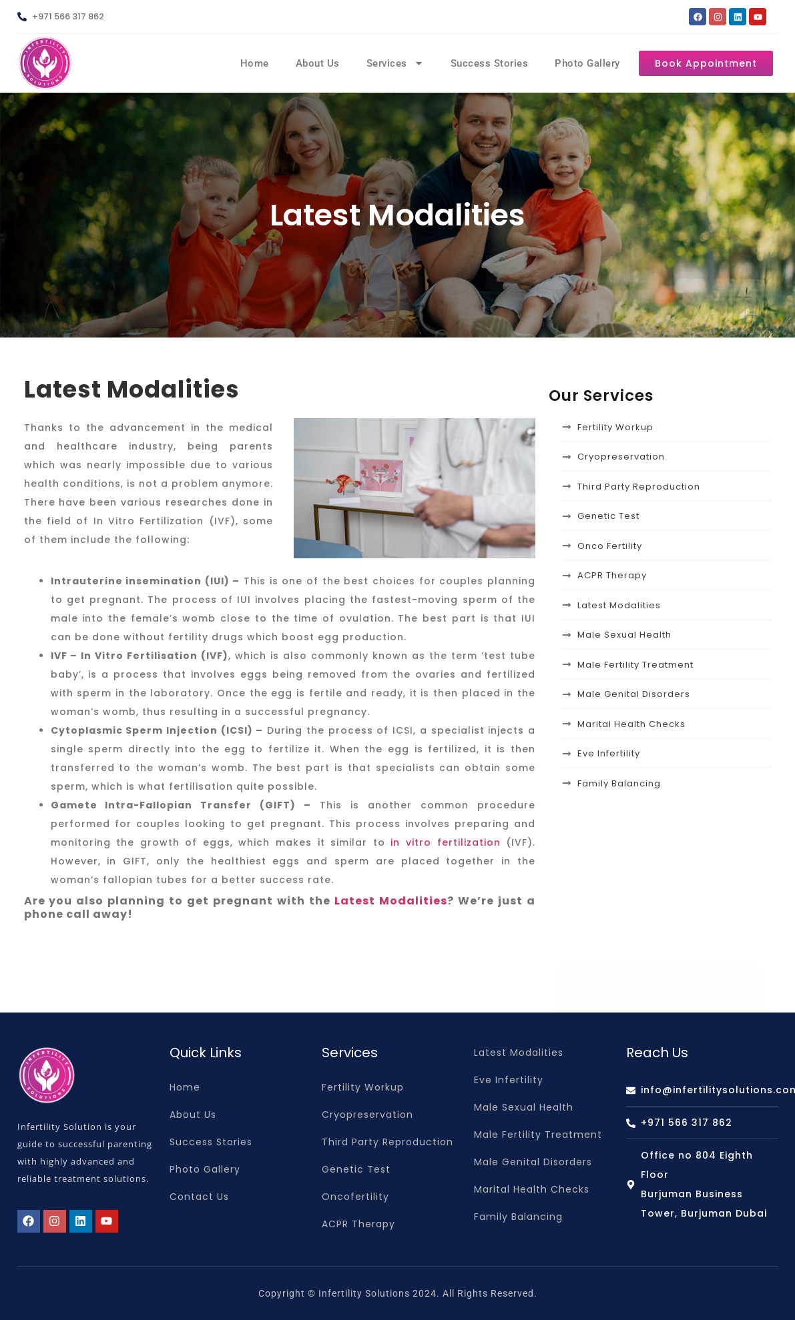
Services (395, 63)
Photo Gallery (587, 63)
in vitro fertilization (445, 842)
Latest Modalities (390, 900)
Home (254, 63)
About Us (318, 63)
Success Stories (490, 63)
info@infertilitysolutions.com (676, 1006)
